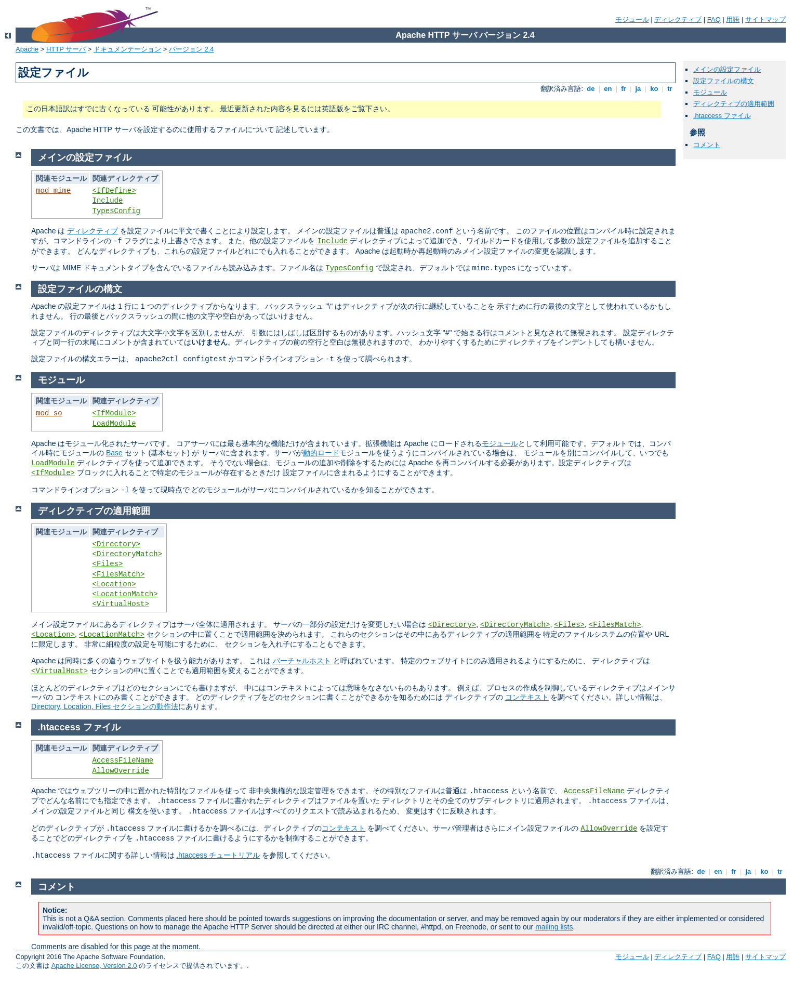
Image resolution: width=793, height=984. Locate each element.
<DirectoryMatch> (127, 554)
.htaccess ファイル (722, 116)
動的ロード (321, 453)
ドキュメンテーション (127, 49)
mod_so (49, 413)
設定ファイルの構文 (723, 81)
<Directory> (116, 544)
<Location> (114, 584)
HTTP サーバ (66, 49)
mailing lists (554, 927)
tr (670, 89)
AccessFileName (123, 760)
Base (114, 453)
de (591, 89)
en (608, 89)
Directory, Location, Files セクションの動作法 (104, 706)
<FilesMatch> (118, 574)
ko (654, 89)
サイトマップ (765, 19)
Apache (27, 49)
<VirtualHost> (120, 604)
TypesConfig (116, 211)
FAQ (714, 19)
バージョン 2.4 (191, 49)
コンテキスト (527, 697)
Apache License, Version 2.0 (94, 965)
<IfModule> (114, 413)
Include (107, 200)
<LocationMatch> (125, 594)
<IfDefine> (114, 191)
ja (638, 89)
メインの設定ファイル (727, 69)
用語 (732, 19)
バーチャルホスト (302, 661)
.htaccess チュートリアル (218, 855)
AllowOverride (120, 771)
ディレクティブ (678, 19)
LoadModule (114, 423)
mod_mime (53, 191)
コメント (706, 145)
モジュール (632, 19)
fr (623, 89)
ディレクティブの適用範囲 (733, 104)
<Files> (107, 564)
